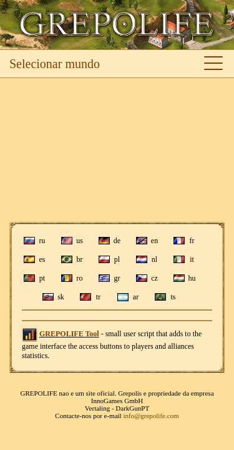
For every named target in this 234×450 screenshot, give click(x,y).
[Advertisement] (117, 150)
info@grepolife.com (150, 415)
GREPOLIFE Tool (69, 333)
